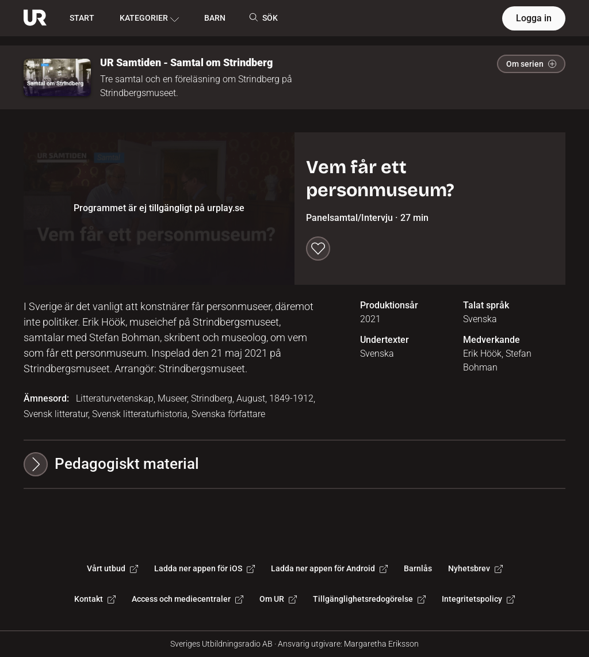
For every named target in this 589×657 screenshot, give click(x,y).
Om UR (278, 598)
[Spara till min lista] (318, 248)
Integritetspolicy (478, 598)
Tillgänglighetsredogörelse (369, 598)
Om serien (531, 63)
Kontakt (95, 598)
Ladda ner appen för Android (329, 568)
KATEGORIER (149, 18)
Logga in (534, 18)
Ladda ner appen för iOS (204, 568)
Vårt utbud (112, 568)
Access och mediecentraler (187, 598)
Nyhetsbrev (475, 568)
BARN (214, 17)
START (82, 17)
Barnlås (418, 568)
